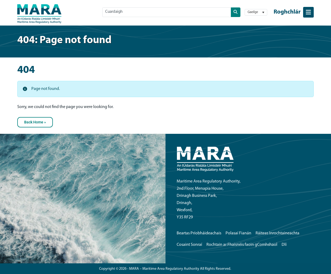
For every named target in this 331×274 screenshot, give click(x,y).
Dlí (284, 245)
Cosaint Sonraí (189, 245)
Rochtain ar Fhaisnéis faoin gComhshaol (241, 245)
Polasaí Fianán (238, 233)
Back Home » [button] (35, 122)
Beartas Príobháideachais (199, 233)
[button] (256, 12)
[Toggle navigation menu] (294, 12)
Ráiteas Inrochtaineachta (277, 233)
